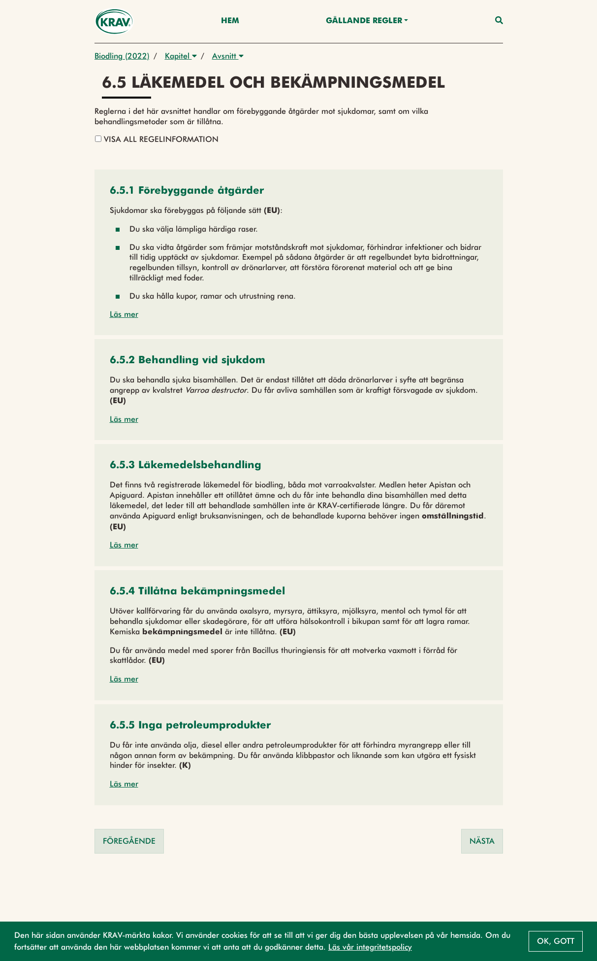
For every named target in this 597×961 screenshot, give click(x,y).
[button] (187, 191)
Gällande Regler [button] (364, 21)
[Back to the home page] (114, 21)
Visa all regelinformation (157, 139)
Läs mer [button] (124, 314)
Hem (230, 21)
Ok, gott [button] (555, 941)
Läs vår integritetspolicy (370, 947)
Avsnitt (228, 56)
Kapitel (181, 56)
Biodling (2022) (122, 56)
